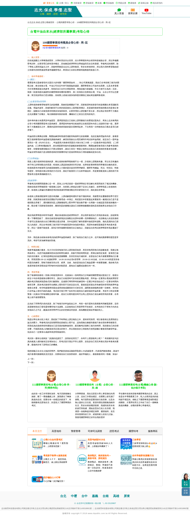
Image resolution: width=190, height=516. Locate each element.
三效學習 (136, 440)
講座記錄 (145, 3)
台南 (106, 496)
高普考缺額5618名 (96, 440)
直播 (100, 3)
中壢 (74, 496)
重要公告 (50, 3)
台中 (84, 496)
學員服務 (110, 3)
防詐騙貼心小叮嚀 (51, 477)
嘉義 (95, 496)
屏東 (127, 496)
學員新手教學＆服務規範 (55, 455)
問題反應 (122, 3)
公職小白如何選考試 (52, 440)
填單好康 (132, 11)
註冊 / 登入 (64, 3)
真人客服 (119, 11)
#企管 (45, 48)
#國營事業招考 (54, 48)
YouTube (146, 11)
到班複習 (78, 3)
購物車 (133, 3)
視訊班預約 (158, 3)
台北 (63, 496)
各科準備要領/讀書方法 (143, 455)
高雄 (116, 496)
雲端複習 (90, 3)
